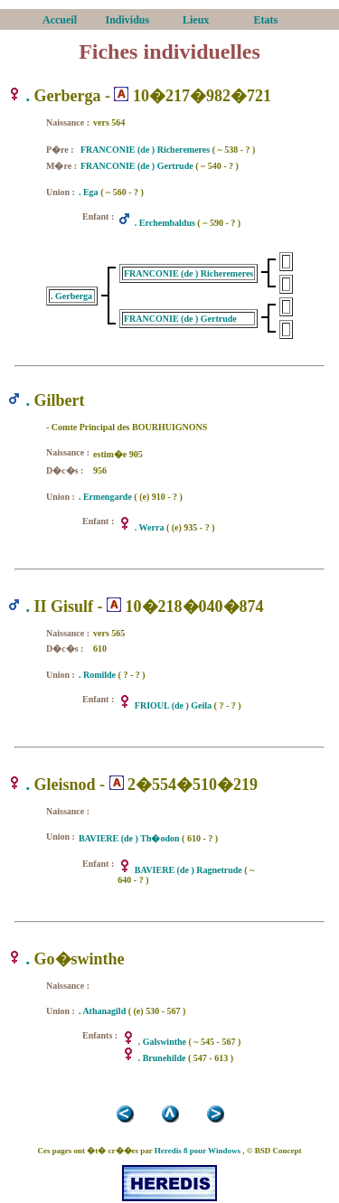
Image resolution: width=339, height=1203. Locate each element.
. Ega (89, 192)
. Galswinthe (162, 1042)
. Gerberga (71, 296)
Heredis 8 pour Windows (197, 1150)
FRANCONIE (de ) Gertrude (136, 166)
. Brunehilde (162, 1058)
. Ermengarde (105, 497)
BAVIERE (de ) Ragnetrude (188, 870)
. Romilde (97, 675)
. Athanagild (102, 1011)
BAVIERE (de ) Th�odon (129, 838)
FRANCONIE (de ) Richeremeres (145, 150)
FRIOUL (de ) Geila (173, 705)
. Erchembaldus (165, 223)
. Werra (150, 527)
